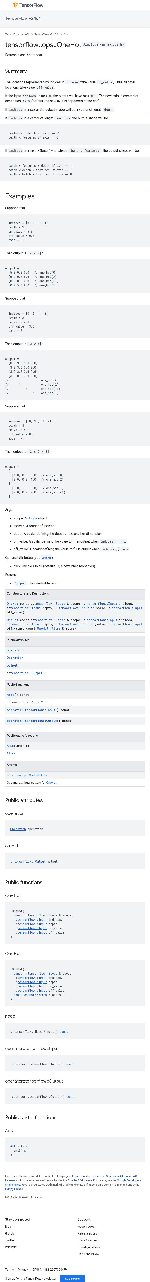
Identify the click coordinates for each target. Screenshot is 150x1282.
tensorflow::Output (26, 673)
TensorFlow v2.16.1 (23, 18)
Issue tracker (86, 1226)
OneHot (12, 604)
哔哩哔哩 (11, 1247)
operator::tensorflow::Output (32, 721)
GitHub (9, 1233)
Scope (32, 518)
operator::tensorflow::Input (31, 710)
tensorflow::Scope (49, 604)
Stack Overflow (88, 1240)
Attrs (46, 558)
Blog (8, 1226)
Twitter (10, 1240)
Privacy (23, 1269)
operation (15, 650)
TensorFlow (12, 34)
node (11, 695)
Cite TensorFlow (88, 1254)
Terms (9, 1269)
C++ (66, 34)
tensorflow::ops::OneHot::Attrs (27, 775)
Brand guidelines (89, 1247)
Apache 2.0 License (80, 1180)
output (12, 665)
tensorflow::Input (102, 604)
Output (20, 583)
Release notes (87, 1233)
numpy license (14, 1189)
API (27, 34)
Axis (10, 746)
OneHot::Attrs (48, 628)
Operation (15, 658)
